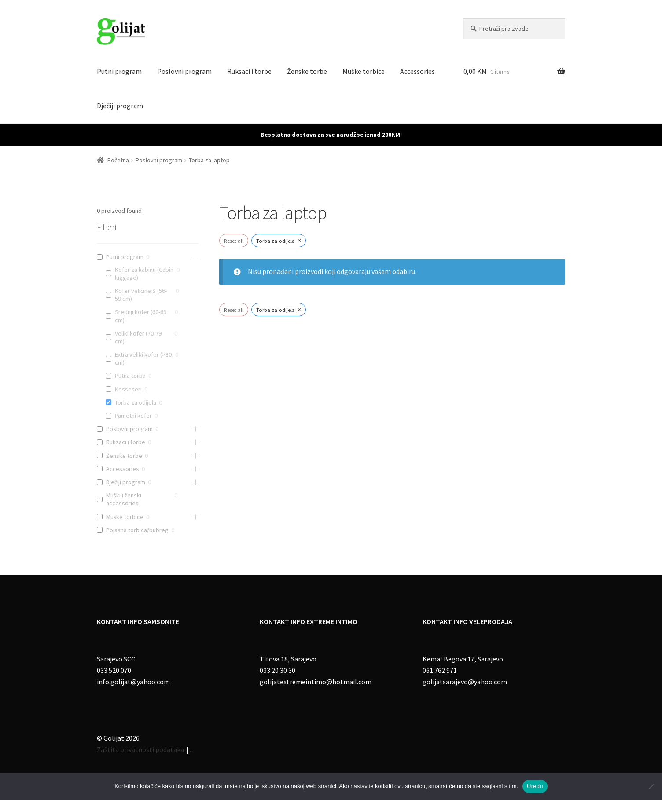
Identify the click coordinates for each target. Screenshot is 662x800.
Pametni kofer (133, 416)
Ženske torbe (307, 71)
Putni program (119, 71)
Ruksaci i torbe (249, 71)
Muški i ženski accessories (123, 499)
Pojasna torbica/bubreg (137, 530)
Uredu (535, 786)
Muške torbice (363, 71)
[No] (651, 786)
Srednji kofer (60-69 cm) (140, 316)
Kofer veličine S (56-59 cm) (141, 295)
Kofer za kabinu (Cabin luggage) (144, 273)
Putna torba (130, 376)
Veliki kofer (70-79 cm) (138, 337)
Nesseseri (128, 389)
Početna (118, 160)
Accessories (417, 71)
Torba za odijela (135, 402)
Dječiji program (120, 105)
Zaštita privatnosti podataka (140, 749)
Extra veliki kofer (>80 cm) (143, 358)
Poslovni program (184, 71)
